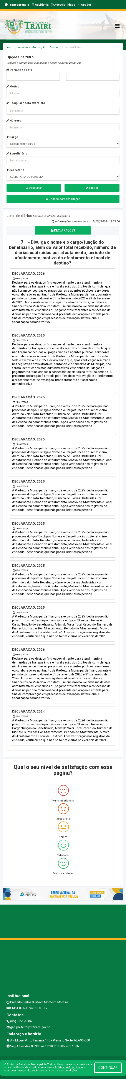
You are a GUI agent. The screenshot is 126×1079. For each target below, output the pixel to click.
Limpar (92, 187)
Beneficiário (17, 153)
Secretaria (15, 170)
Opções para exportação (63, 198)
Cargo (12, 137)
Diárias (54, 47)
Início (10, 47)
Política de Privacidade (69, 1067)
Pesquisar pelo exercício (26, 103)
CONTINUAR (108, 1068)
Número (14, 120)
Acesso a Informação (32, 47)
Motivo (13, 86)
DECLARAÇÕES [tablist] (63, 230)
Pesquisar (34, 187)
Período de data (19, 70)
